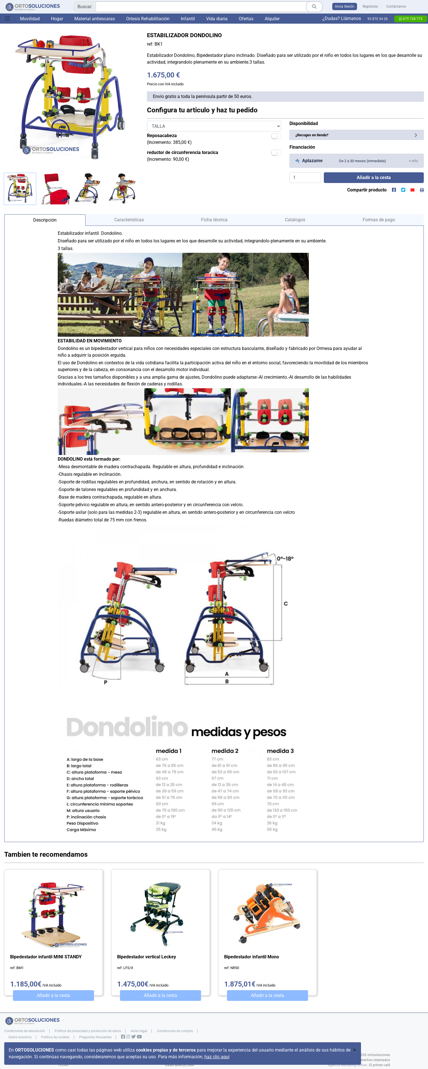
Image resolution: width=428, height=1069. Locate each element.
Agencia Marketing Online (347, 1065)
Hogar (57, 18)
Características (129, 219)
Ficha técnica (214, 219)
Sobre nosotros (20, 1037)
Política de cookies (55, 1037)
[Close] (354, 1050)
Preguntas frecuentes (95, 1037)
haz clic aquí (216, 1056)
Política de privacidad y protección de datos (88, 1031)
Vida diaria (217, 18)
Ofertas (246, 18)
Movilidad (30, 18)
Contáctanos (396, 6)
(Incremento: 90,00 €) (182, 156)
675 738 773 (410, 19)
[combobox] (198, 6)
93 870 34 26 (377, 19)
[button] (413, 160)
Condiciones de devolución (24, 1031)
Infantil (188, 18)
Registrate (370, 6)
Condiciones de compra (175, 1031)
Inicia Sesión (344, 6)
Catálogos (295, 219)
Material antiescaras (94, 18)
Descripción (45, 220)
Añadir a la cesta (53, 995)
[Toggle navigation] (7, 18)
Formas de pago (379, 219)
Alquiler (272, 18)
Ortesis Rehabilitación (148, 18)
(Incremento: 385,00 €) (169, 139)
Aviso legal (139, 1031)
